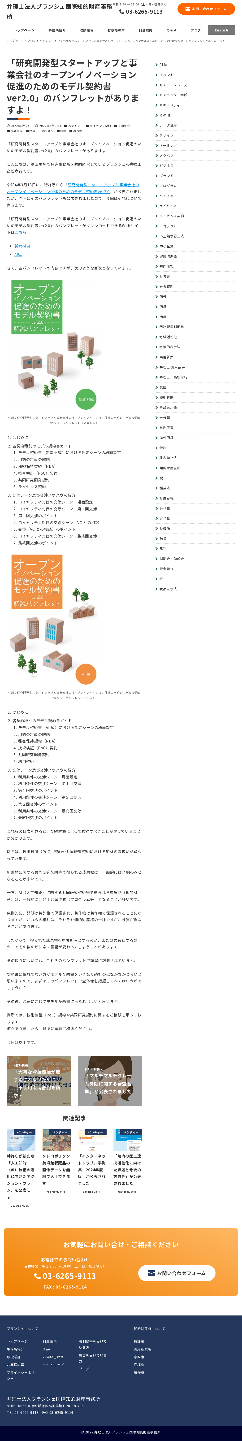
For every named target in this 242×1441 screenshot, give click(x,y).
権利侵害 (166, 427)
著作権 (77, 131)
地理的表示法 (170, 346)
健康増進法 (168, 256)
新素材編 (22, 246)
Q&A (46, 1349)
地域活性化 (168, 336)
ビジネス (166, 165)
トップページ (17, 1341)
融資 (163, 538)
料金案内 (50, 1341)
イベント (166, 74)
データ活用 (168, 125)
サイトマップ (53, 1364)
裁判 (163, 548)
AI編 (18, 254)
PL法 (163, 64)
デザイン (166, 135)
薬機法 (165, 528)
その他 (165, 115)
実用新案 (166, 357)
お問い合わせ (53, 1356)
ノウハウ (166, 155)
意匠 (163, 387)
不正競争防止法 (172, 236)
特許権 (139, 1341)
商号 (163, 296)
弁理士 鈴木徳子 (172, 367)
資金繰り (166, 568)
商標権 (139, 1364)
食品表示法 (168, 588)
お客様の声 (15, 1364)
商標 (163, 306)
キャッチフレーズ (173, 84)
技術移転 (166, 397)
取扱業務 (14, 1356)
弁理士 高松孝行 (41, 131)
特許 (63, 131)
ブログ (84, 1369)
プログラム (168, 185)
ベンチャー (75, 126)
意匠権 (139, 1356)
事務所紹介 (15, 1349)
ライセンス (168, 205)
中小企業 (166, 246)
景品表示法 (168, 407)
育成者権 (166, 498)
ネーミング (168, 145)
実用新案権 (142, 1349)
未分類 (165, 417)
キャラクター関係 (173, 94)
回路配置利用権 (172, 326)
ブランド (166, 175)
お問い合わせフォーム (209, 8)
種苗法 (165, 488)
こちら (20, 232)
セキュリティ (170, 105)
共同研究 (124, 126)
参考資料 (17, 131)
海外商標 (166, 437)
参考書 (165, 276)
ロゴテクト (168, 226)
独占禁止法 (168, 457)
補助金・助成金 (172, 558)
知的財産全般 (170, 467)
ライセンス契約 (100, 126)
